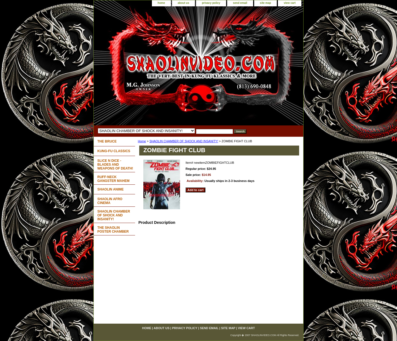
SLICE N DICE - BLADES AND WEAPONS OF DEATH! (115, 164)
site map (265, 2)
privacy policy (211, 2)
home (161, 2)
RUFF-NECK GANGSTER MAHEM (113, 179)
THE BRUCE (107, 141)
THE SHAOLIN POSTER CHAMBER (113, 229)
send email (240, 2)
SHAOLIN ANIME (110, 189)
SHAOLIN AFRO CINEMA (109, 201)
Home (142, 141)
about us (183, 2)
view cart (290, 2)
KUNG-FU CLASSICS (113, 151)
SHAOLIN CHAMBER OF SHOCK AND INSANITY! (183, 141)
